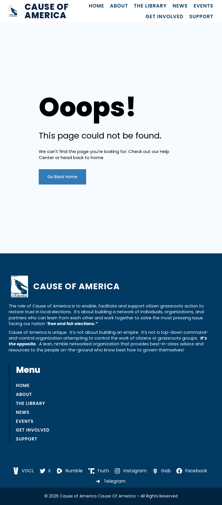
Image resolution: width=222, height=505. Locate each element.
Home (96, 5)
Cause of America (47, 11)
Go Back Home (62, 177)
